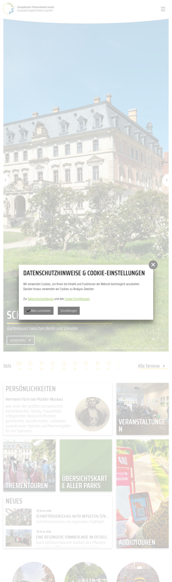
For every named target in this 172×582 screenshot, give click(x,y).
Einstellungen (69, 310)
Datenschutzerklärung (41, 299)
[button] (153, 264)
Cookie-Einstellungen (77, 299)
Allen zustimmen (38, 310)
